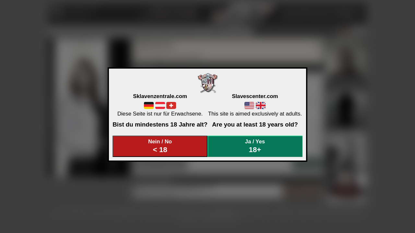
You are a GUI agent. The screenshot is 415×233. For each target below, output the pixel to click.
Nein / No (160, 146)
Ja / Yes (255, 146)
